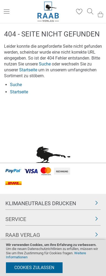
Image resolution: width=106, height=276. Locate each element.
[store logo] (48, 12)
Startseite (28, 69)
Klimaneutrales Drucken (40, 203)
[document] (53, 258)
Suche (45, 64)
